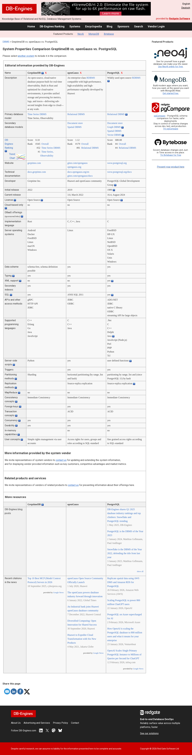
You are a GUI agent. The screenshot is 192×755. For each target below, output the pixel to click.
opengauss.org (74, 167)
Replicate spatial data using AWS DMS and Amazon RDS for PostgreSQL (123, 582)
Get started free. (171, 93)
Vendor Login (156, 26)
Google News (58, 592)
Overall (45, 144)
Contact (75, 722)
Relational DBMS (76, 114)
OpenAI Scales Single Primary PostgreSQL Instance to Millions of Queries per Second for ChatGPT (124, 654)
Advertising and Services (37, 722)
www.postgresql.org (117, 163)
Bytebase (109, 34)
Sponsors (123, 26)
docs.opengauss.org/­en (78, 172)
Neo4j (80, 34)
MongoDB (93, 34)
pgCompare (159, 116)
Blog (109, 26)
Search (138, 26)
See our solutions (149, 733)
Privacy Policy (60, 722)
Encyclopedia (93, 26)
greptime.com (34, 163)
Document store (75, 123)
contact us (61, 460)
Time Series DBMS (37, 114)
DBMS (6, 41)
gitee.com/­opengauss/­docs (80, 176)
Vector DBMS (114, 135)
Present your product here (170, 166)
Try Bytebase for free (170, 155)
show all (140, 571)
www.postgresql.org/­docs (119, 172)
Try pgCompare (170, 129)
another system (26, 56)
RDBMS (91, 77)
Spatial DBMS (74, 127)
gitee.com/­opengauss (77, 163)
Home (31, 26)
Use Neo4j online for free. (170, 66)
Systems (74, 26)
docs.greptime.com (37, 172)
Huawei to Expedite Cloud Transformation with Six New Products (81, 639)
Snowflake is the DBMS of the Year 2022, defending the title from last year (124, 553)
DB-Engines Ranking (52, 26)
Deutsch (185, 7)
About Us (16, 722)
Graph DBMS (114, 127)
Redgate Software (179, 18)
